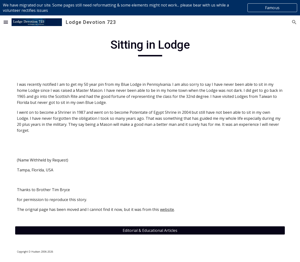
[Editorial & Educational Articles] (150, 230)
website (167, 209)
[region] (150, 7)
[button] (6, 22)
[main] (150, 47)
